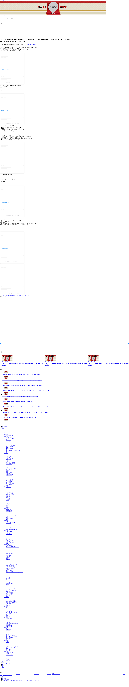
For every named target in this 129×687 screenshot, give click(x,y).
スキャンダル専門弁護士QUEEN (11, 479)
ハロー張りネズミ (8, 441)
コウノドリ (7, 444)
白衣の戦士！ (8, 498)
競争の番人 (7, 648)
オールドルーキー (8, 641)
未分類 (3, 664)
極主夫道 (7, 560)
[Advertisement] (26, 32)
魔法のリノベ (8, 650)
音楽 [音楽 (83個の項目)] (8, 675)
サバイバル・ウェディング (10, 458)
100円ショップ (4, 426)
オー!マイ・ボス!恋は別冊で (10, 566)
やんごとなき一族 (8, 629)
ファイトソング (8, 610)
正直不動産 (7, 639)
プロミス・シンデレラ (9, 591)
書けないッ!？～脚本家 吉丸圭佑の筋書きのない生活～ (14, 572)
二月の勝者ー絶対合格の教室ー (11, 600)
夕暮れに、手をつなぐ (9, 655)
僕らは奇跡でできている (9, 473)
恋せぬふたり (8, 614)
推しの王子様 (8, 595)
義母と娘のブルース (9, 464)
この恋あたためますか (9, 553)
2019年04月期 (6, 486)
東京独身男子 (8, 496)
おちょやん (7, 552)
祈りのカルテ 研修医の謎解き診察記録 (12, 623)
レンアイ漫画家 (8, 582)
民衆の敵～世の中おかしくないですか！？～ (13, 450)
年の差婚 (7, 558)
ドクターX (7, 514)
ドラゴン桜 (7, 579)
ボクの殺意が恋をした (9, 593)
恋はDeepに (7, 584)
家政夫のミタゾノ (8, 495)
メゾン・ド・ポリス (9, 482)
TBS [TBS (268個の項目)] (7, 674)
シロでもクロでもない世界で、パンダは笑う (13, 524)
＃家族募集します (8, 596)
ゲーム (3, 428)
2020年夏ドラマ (6, 544)
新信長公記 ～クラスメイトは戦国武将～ (12, 646)
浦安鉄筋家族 (8, 541)
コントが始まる (8, 578)
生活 (3, 666)
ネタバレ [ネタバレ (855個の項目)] (58, 674)
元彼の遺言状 (8, 634)
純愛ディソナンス (8, 649)
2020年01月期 (6, 520)
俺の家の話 (7, 569)
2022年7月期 (6, 640)
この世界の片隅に (8, 456)
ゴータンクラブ (2, 0)
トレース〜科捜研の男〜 (9, 480)
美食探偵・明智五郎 (9, 543)
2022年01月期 (6, 606)
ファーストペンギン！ (9, 621)
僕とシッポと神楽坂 (9, 472)
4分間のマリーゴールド (9, 509)
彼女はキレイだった (9, 594)
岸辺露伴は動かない (9, 660)
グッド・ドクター (8, 457)
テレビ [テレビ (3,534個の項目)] (49, 674)
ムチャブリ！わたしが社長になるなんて (12, 612)
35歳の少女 (7, 551)
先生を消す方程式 (8, 555)
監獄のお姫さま (8, 451)
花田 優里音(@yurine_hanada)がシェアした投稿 (12, 82)
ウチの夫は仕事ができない (10, 438)
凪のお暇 (7, 506)
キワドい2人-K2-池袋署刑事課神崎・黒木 (12, 547)
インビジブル (8, 630)
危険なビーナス (8, 556)
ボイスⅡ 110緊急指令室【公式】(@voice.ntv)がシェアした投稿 (12, 261)
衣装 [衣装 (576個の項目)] (124, 674)
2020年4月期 (6, 530)
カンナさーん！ (8, 439)
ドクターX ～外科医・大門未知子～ (11, 445)
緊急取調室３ (8, 499)
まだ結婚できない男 (9, 511)
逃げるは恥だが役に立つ (9, 435)
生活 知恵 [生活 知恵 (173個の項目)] (109, 674)
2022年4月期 (6, 627)
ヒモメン (7, 461)
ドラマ (6, 295)
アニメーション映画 (7, 663)
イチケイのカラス (8, 577)
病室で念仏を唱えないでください (11, 527)
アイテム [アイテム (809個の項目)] (18, 674)
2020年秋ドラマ (6, 550)
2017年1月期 (6, 453)
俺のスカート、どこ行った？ (10, 494)
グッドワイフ (8, 478)
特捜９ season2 (8, 497)
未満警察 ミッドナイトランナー (11, 540)
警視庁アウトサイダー (9, 658)
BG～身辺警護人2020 (9, 531)
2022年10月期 (6, 617)
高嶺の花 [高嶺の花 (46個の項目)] (10, 675)
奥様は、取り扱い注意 (9, 448)
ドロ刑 (7, 467)
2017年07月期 (6, 436)
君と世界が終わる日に (9, 570)
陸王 (6, 452)
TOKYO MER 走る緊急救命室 (10, 588)
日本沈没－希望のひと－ (9, 603)
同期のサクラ (8, 517)
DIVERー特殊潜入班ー (9, 545)
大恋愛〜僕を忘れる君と (9, 474)
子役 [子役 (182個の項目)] (98, 674)
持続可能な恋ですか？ (9, 637)
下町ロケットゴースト (9, 469)
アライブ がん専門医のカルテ (11, 522)
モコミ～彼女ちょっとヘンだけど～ (11, 567)
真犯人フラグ (8, 605)
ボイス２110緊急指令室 (9, 592)
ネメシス (7, 580)
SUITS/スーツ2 (8, 533)
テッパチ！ (7, 642)
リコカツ (7, 581)
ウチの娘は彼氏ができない (10, 565)
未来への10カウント (9, 638)
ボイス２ (16, 295)
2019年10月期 (6, 508)
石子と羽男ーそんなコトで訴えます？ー (12, 647)
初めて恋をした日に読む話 (10, 483)
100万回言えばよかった (9, 652)
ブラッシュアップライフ (9, 654)
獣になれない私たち (9, 475)
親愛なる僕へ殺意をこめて (10, 625)
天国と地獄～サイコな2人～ (10, 571)
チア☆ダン (7, 460)
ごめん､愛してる (8, 437)
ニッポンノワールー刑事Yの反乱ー (11, 515)
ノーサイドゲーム (8, 503)
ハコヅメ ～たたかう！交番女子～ (11, 590)
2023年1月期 (6, 651)
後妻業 (7, 485)
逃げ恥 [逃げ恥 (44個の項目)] (3, 675)
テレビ (4, 295)
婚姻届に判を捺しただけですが (11, 601)
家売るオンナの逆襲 (9, 484)
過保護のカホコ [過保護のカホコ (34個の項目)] (6, 675)
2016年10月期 (6, 434)
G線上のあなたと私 (9, 510)
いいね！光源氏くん (9, 534)
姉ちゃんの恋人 (8, 557)
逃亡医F (7, 615)
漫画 (3, 665)
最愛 (6, 604)
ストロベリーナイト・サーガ (10, 491)
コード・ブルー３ (8, 440)
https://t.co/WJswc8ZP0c (31, 44)
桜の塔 (7, 585)
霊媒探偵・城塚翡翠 (9, 626)
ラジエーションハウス (9, 493)
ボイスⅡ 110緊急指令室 (11, 295)
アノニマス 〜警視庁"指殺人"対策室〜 (12, 564)
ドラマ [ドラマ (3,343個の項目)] (54, 674)
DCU (6, 607)
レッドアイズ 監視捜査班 (10, 568)
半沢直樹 (7, 538)
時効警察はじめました (9, 518)
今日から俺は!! (8, 471)
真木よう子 (23, 295)
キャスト (1, 295)
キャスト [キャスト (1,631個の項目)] (36, 674)
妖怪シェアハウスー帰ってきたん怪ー (12, 635)
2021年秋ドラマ (6, 597)
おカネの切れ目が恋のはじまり (11, 546)
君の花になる (8, 622)
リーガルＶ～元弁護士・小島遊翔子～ (12, 468)
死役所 (7, 519)
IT (2, 427)
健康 (3, 661)
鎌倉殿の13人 (8, 616)
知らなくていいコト (9, 528)
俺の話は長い (8, 516)
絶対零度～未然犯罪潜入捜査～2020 (11, 529)
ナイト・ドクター (8, 589)
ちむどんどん (8, 628)
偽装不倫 (7, 505)
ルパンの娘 (7, 504)
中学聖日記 (7, 470)
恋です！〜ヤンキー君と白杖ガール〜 (12, 602)
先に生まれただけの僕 (9, 446)
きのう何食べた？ (8, 488)
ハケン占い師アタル (9, 481)
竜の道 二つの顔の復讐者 (10, 542)
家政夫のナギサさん (9, 539)
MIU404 (7, 532)
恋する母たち (8, 559)
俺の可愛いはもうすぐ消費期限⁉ (11, 633)
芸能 (3, 667)
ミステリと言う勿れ (9, 611)
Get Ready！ (7, 653)
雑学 (3, 668)
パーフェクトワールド (9, 492)
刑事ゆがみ (7, 447)
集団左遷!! (7, 500)
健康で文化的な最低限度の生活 (11, 462)
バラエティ (5, 432)
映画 (3, 662)
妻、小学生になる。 (9, 613)
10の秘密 (7, 521)
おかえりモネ (8, 576)
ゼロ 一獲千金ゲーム (9, 459)
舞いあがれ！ (8, 624)
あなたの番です (8, 487)
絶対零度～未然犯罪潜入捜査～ (11, 463)
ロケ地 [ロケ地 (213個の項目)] (80, 674)
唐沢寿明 (19, 295)
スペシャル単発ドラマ (7, 659)
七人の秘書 (7, 554)
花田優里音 (27, 295)
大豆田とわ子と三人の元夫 (10, 583)
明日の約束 (7, 449)
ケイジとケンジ (8, 523)
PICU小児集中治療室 (9, 618)
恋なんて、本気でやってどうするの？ (12, 636)
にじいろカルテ (8, 563)
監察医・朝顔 (8, 507)
